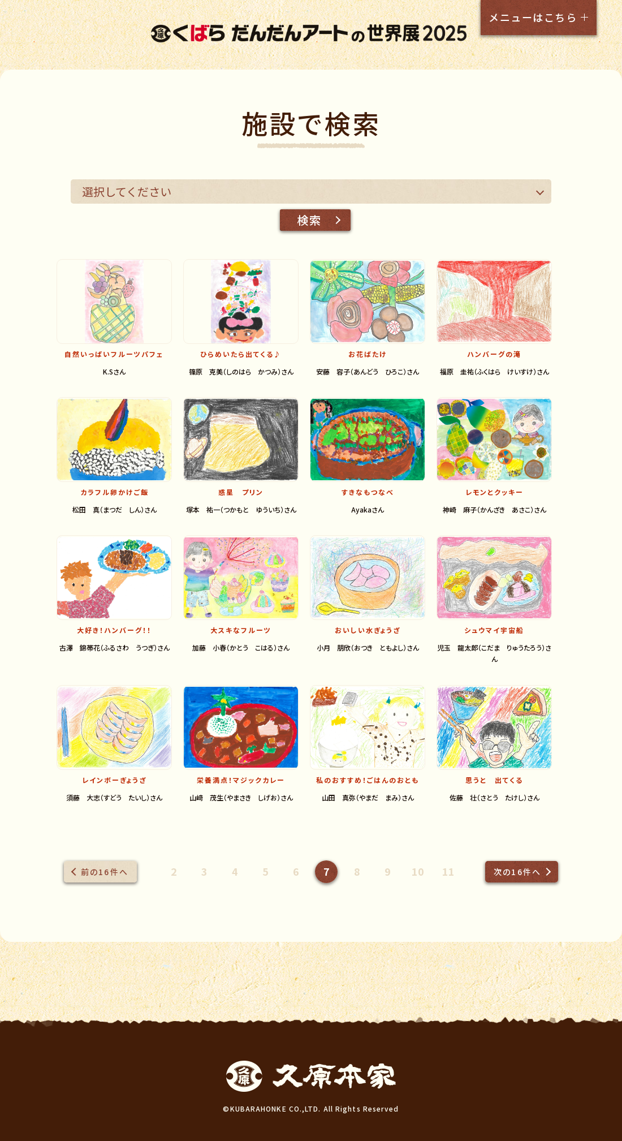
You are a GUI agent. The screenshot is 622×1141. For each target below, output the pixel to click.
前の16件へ (104, 871)
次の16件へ (517, 871)
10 (418, 871)
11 (448, 871)
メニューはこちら (533, 17)
